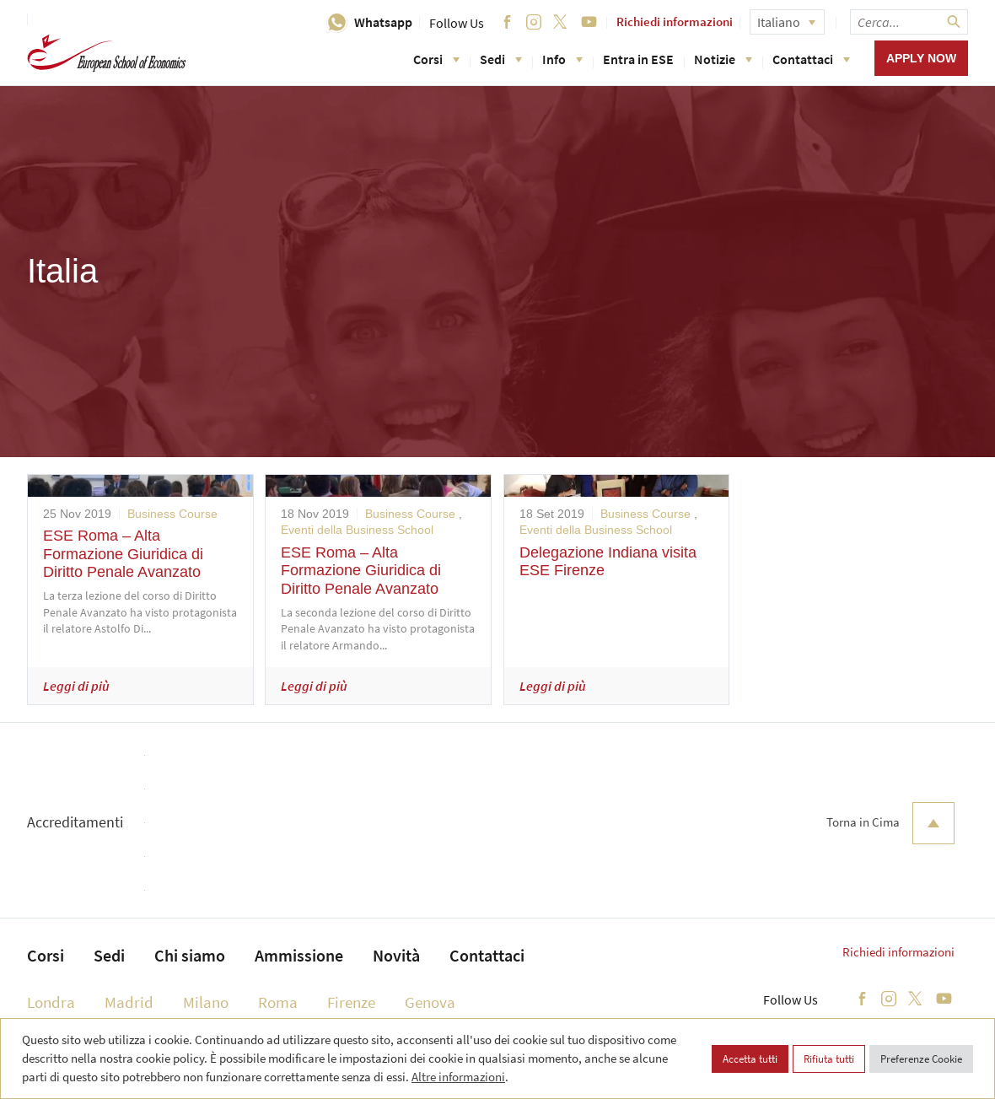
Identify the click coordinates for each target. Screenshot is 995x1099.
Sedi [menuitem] (109, 955)
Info (562, 59)
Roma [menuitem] (278, 1002)
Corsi (436, 59)
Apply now (921, 58)
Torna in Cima (890, 823)
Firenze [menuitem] (351, 1002)
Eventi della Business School (357, 529)
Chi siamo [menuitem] (189, 955)
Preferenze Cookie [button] (921, 1059)
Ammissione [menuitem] (299, 955)
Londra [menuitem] (51, 1002)
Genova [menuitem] (430, 1002)
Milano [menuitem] (206, 1002)
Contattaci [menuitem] (486, 955)
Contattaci (811, 59)
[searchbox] (909, 22)
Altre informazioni (458, 1077)
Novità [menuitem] (396, 955)
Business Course (172, 513)
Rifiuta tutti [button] (829, 1059)
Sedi (501, 59)
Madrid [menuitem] (129, 1002)
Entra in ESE (638, 59)
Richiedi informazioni (674, 21)
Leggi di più (76, 685)
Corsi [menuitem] (45, 955)
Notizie (723, 59)
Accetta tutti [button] (750, 1059)
